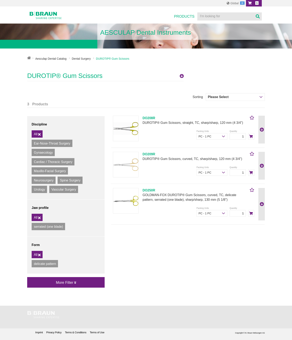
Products (184, 16)
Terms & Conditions (75, 332)
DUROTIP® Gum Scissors (105, 76)
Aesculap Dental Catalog (51, 58)
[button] (254, 3)
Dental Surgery (81, 58)
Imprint (39, 332)
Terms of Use (97, 332)
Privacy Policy (53, 332)
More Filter (66, 283)
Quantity (233, 131)
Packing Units (202, 131)
